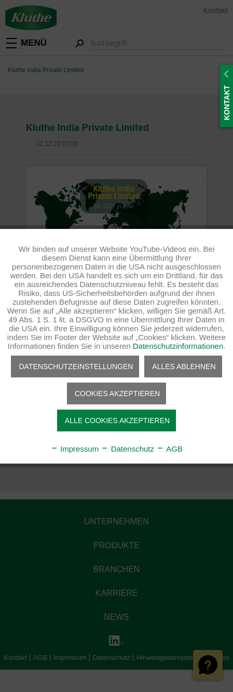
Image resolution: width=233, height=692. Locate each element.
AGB (169, 448)
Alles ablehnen (183, 366)
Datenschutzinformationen (178, 346)
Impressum (74, 448)
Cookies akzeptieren (117, 393)
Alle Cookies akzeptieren (117, 420)
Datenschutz (127, 448)
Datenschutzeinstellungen (76, 366)
